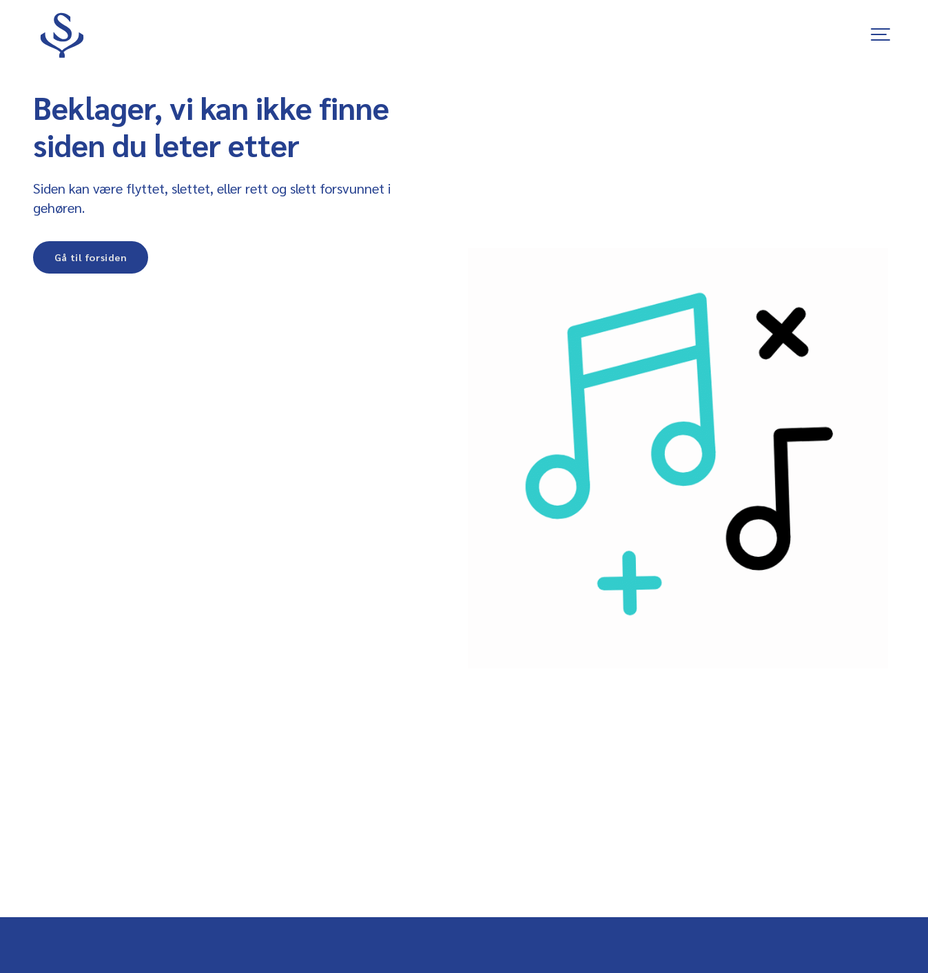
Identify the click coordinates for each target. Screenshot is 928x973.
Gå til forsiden (90, 257)
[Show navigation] (881, 34)
